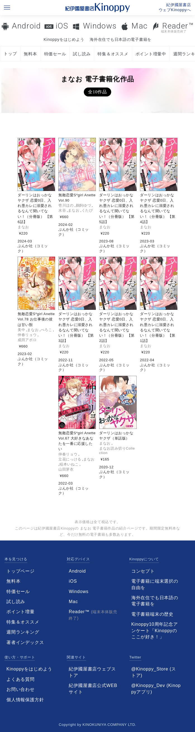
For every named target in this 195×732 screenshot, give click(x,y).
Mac (139, 25)
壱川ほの (66, 205)
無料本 (30, 53)
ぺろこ (46, 330)
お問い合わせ (20, 689)
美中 (21, 330)
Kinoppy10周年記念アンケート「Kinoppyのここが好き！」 (154, 630)
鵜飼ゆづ (83, 205)
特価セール (55, 53)
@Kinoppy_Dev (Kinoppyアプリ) (156, 688)
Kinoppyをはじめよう (64, 39)
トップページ (20, 571)
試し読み (82, 53)
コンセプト (143, 571)
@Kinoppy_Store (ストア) (153, 672)
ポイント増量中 (150, 53)
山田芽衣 (66, 469)
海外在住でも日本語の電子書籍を (120, 39)
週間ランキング (22, 632)
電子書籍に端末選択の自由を (154, 584)
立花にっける (69, 459)
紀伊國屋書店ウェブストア (92, 672)
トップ (10, 53)
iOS (62, 25)
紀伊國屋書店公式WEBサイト (93, 688)
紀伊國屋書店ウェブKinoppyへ (175, 7)
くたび (87, 210)
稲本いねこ (69, 464)
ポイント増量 (20, 611)
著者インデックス (25, 642)
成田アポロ (27, 340)
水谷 (62, 210)
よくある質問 (20, 679)
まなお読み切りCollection (117, 450)
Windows (100, 25)
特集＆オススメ (113, 53)
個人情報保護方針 (25, 699)
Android (26, 25)
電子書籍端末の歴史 (152, 614)
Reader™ (173, 27)
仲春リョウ (27, 335)
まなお (23, 227)
